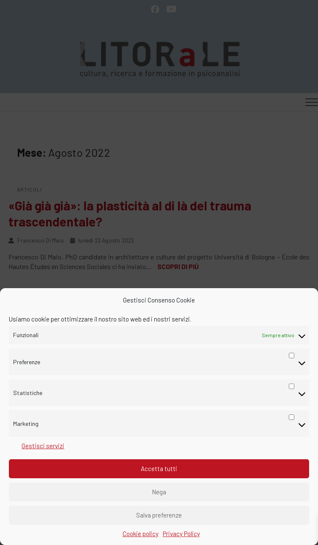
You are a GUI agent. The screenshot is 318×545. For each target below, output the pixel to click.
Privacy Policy (181, 533)
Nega (159, 492)
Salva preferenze (159, 515)
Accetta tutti (159, 468)
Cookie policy (141, 533)
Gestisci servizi (43, 446)
